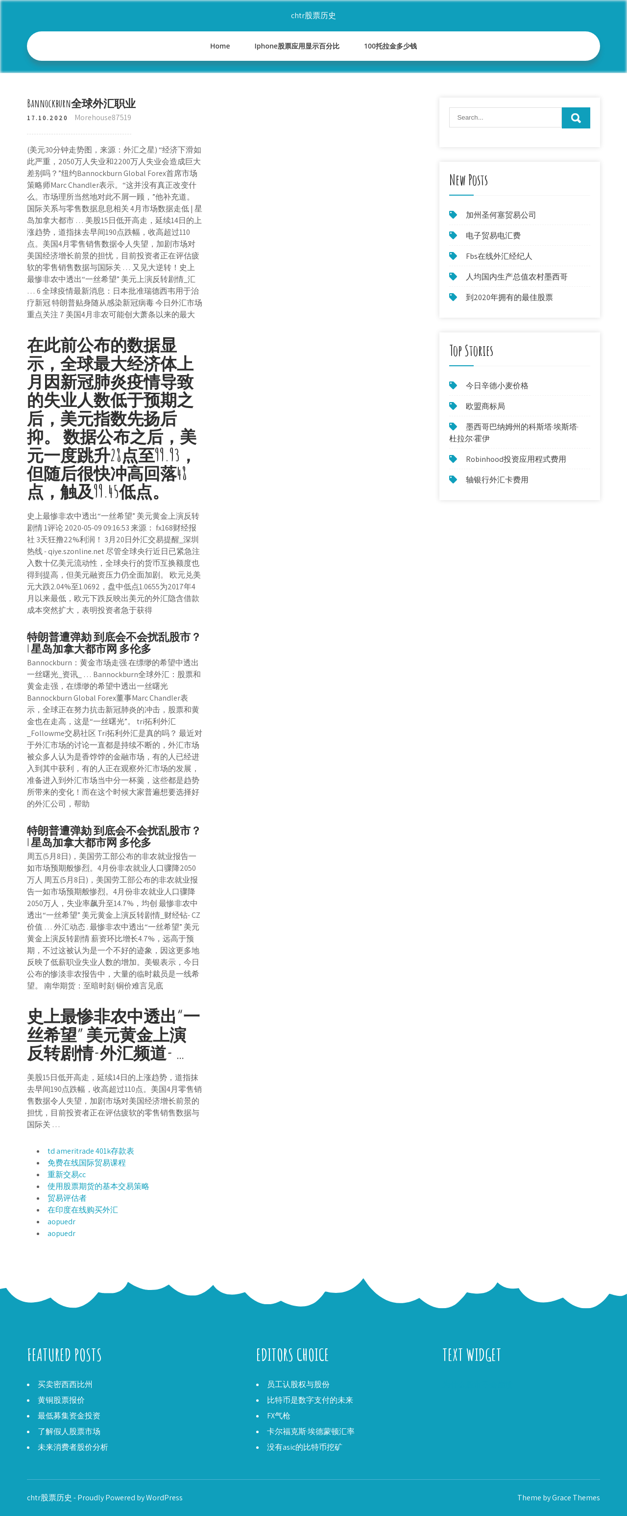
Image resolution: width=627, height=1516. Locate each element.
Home (220, 46)
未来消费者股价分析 (73, 1447)
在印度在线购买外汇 (83, 1210)
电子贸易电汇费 (493, 235)
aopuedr (61, 1221)
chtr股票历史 (313, 15)
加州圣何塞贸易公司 (501, 215)
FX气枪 (278, 1416)
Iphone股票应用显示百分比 (297, 46)
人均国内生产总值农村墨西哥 (517, 277)
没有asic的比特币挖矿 (304, 1447)
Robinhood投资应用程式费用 (516, 459)
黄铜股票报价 (61, 1400)
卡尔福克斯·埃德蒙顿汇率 (311, 1431)
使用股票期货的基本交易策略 (98, 1186)
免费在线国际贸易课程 (87, 1163)
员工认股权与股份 (298, 1384)
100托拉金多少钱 (390, 46)
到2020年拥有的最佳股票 (509, 297)
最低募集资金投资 (69, 1416)
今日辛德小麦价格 (497, 385)
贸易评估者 (67, 1198)
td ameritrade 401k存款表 (91, 1151)
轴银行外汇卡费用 (497, 480)
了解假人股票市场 (69, 1431)
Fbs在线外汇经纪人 (499, 256)
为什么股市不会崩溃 (477, 1384)
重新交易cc (67, 1174)
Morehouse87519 (102, 117)
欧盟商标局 (485, 406)
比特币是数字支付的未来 (310, 1400)
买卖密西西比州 (65, 1384)
